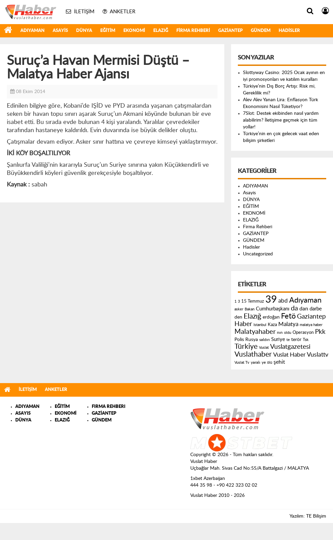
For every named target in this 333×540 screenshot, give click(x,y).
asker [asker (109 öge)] (238, 309)
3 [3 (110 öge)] (239, 301)
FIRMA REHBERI (108, 406)
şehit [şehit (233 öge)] (279, 362)
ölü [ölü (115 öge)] (269, 362)
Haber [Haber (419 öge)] (243, 324)
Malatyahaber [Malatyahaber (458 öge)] (255, 331)
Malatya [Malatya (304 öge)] (288, 324)
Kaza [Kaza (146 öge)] (272, 325)
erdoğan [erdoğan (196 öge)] (271, 317)
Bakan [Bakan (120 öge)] (250, 309)
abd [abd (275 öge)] (283, 301)
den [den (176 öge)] (238, 317)
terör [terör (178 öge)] (296, 339)
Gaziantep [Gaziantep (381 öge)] (311, 316)
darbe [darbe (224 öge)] (316, 308)
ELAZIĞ (160, 31)
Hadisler (289, 31)
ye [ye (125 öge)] (264, 362)
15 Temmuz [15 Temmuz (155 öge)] (252, 301)
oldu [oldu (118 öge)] (287, 333)
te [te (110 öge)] (288, 340)
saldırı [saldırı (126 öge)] (264, 340)
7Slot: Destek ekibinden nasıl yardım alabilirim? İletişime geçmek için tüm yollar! (281, 120)
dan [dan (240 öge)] (303, 308)
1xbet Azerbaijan (207, 478)
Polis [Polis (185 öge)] (239, 339)
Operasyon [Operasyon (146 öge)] (303, 332)
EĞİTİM (107, 31)
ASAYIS (23, 413)
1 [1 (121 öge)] (235, 301)
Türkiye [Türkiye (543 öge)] (246, 346)
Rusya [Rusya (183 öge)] (251, 339)
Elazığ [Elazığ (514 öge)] (252, 316)
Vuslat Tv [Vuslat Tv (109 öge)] (241, 362)
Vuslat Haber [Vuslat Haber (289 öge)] (289, 355)
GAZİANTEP (230, 31)
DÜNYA (84, 31)
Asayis (60, 31)
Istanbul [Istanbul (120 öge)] (259, 325)
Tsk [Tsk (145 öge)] (306, 340)
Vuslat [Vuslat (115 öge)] (264, 347)
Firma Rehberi (193, 31)
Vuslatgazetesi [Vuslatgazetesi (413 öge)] (290, 346)
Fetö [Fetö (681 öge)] (288, 316)
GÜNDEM (260, 31)
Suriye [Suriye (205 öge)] (278, 339)
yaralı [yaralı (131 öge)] (255, 362)
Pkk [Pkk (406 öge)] (320, 332)
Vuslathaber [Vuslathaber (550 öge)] (253, 354)
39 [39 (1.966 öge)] (271, 299)
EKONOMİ (134, 31)
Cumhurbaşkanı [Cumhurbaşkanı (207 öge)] (273, 308)
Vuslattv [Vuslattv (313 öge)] (317, 355)
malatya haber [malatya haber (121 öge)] (311, 325)
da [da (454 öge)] (294, 308)
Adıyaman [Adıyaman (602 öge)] (305, 300)
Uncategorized (258, 254)
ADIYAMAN (32, 31)
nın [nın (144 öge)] (280, 332)
